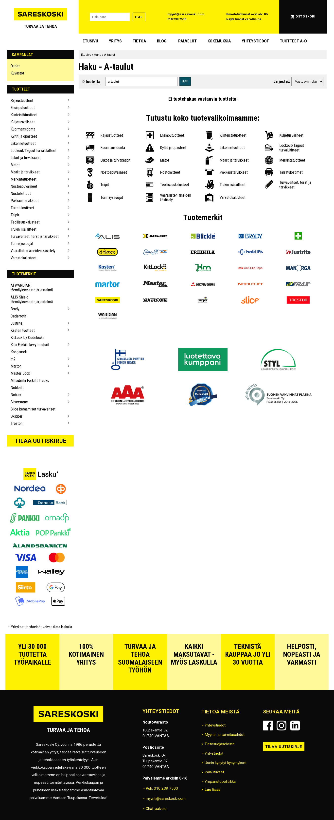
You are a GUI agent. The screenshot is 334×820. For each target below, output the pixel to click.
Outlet (15, 66)
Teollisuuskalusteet (25, 222)
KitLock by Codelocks (27, 337)
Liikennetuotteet (23, 143)
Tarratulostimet (22, 207)
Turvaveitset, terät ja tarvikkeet (35, 236)
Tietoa (139, 40)
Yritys (115, 40)
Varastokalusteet (23, 258)
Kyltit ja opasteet (24, 136)
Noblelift (17, 387)
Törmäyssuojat (22, 243)
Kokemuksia (219, 40)
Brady (15, 309)
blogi (162, 40)
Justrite (16, 323)
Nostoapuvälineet (24, 186)
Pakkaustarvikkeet (25, 200)
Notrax (16, 394)
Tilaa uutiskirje (40, 440)
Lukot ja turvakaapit (26, 157)
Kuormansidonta (23, 129)
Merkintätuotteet (23, 179)
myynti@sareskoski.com (185, 14)
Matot (15, 165)
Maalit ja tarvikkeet (25, 172)
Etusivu (90, 40)
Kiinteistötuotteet (24, 114)
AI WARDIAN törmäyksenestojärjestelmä (32, 287)
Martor (16, 366)
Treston (16, 423)
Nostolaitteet (21, 193)
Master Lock (20, 373)
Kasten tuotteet (23, 330)
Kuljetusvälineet (23, 122)
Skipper (16, 416)
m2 (13, 359)
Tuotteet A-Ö (293, 40)
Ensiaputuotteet (23, 107)
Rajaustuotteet (22, 100)
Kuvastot (17, 73)
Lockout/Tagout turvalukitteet (33, 150)
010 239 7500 (176, 19)
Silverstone (19, 402)
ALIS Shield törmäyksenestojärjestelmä (32, 299)
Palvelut (187, 40)
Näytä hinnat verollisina (243, 19)
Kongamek (19, 352)
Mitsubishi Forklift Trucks (30, 380)
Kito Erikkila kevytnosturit (30, 344)
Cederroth (18, 316)
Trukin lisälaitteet (23, 229)
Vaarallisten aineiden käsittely (33, 250)
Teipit (15, 215)
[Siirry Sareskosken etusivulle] (40, 17)
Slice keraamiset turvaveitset (33, 409)
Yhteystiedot (255, 40)
